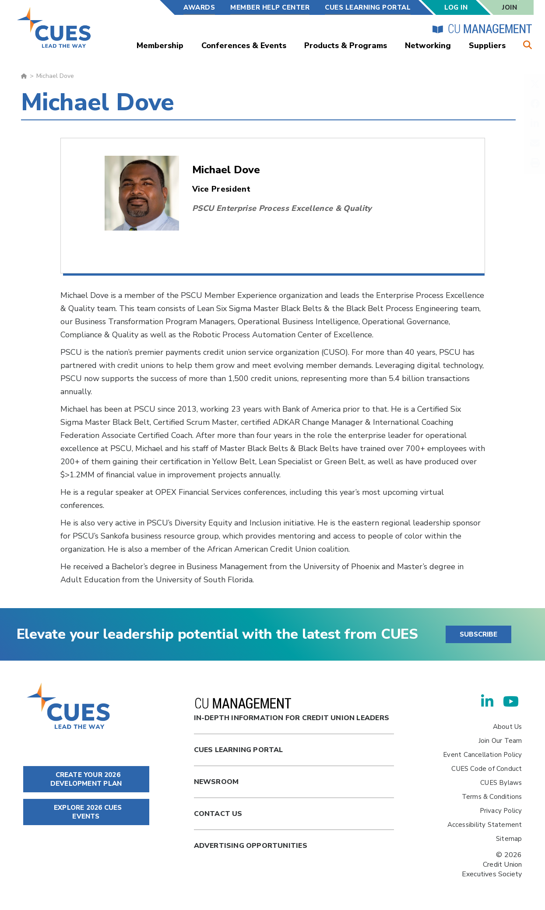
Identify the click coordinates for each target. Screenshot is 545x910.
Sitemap (509, 838)
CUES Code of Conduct (486, 768)
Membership (160, 45)
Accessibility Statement (484, 824)
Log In (456, 7)
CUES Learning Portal (368, 7)
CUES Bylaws (501, 782)
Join (509, 7)
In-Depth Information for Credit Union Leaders (291, 710)
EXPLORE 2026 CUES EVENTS (86, 812)
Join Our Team (500, 740)
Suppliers (487, 45)
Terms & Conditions (492, 796)
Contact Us (218, 814)
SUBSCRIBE (478, 634)
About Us (507, 726)
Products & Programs (345, 45)
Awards (199, 7)
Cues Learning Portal (238, 750)
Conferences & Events (243, 45)
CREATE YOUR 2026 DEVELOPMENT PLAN (86, 779)
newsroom (216, 782)
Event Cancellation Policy (482, 754)
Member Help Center (269, 7)
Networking (428, 45)
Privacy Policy (501, 810)
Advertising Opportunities (250, 845)
